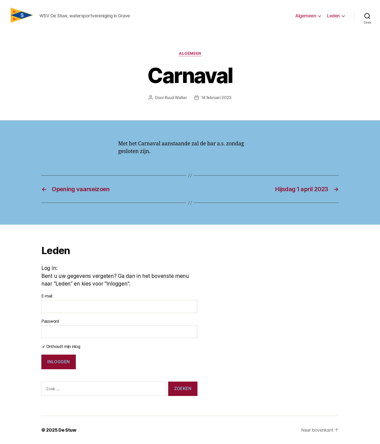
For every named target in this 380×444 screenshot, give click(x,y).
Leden (333, 15)
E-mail (46, 295)
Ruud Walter (176, 97)
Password (50, 321)
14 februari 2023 (216, 97)
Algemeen (305, 15)
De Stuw (67, 430)
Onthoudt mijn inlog (60, 346)
